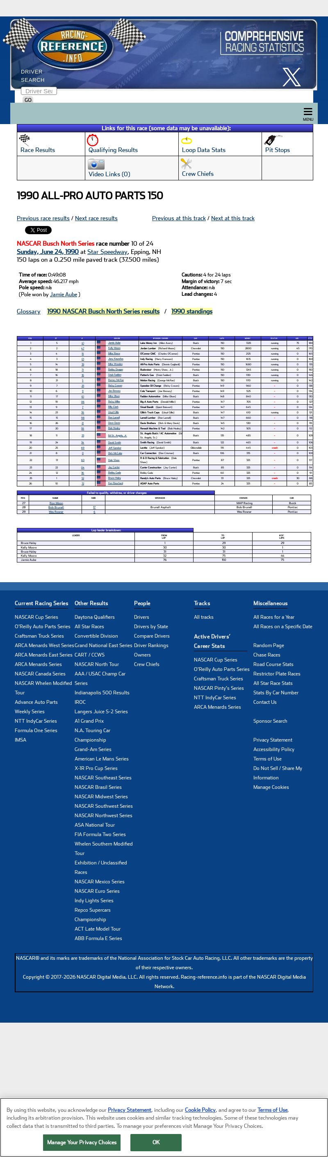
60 (82, 460)
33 (83, 435)
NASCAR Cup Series (36, 617)
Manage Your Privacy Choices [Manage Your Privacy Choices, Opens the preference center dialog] (82, 1146)
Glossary (29, 311)
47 (82, 348)
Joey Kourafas (115, 358)
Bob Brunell (56, 507)
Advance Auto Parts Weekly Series (36, 706)
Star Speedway (107, 252)
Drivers (141, 617)
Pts (310, 338)
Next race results (96, 218)
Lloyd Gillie (113, 411)
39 (82, 412)
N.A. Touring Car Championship (92, 735)
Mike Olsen (114, 395)
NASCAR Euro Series (97, 891)
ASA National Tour (95, 825)
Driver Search (33, 76)
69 (82, 447)
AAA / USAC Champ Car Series (100, 678)
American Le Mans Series (102, 759)
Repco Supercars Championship (93, 914)
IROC (80, 702)
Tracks (202, 603)
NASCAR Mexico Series (100, 882)
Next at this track (233, 218)
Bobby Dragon (115, 369)
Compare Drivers (152, 636)
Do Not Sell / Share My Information (277, 773)
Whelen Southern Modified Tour (104, 848)
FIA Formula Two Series (100, 834)
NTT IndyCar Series (36, 721)
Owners (142, 655)
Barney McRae (116, 379)
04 (82, 467)
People (142, 603)
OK (156, 1146)
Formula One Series (36, 730)
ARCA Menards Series (38, 664)
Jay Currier (114, 467)
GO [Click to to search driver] (28, 100)
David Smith (114, 442)
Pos (30, 338)
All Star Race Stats (273, 683)
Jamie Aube (63, 294)
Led (297, 338)
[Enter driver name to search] (39, 91)
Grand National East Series (103, 645)
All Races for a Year (273, 617)
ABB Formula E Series (98, 938)
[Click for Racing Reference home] (162, 53)
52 (83, 478)
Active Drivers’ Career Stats (212, 641)
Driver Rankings (151, 645)
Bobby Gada (114, 472)
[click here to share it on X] (294, 77)
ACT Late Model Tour (98, 929)
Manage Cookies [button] (271, 787)
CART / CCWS (90, 655)
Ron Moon (56, 503)
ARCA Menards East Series (44, 655)
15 (83, 353)
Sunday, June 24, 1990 (48, 252)
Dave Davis (114, 422)
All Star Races (89, 626)
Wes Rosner (56, 512)
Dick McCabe (115, 453)
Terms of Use (267, 759)
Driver (117, 338)
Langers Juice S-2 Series (101, 711)
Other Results (91, 603)
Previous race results (43, 218)
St (56, 338)
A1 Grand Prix (89, 721)
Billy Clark (113, 406)
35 (83, 364)
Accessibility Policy (273, 749)
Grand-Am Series (93, 749)
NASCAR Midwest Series (101, 797)
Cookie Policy (200, 1113)
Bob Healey (114, 427)
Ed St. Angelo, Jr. (117, 435)
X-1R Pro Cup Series (96, 768)
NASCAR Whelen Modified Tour (43, 688)
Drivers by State (151, 626)
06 (82, 401)
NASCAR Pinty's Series (219, 688)
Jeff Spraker (114, 447)
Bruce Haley (114, 477)
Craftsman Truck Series (39, 636)
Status (274, 338)
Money (248, 338)
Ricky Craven (115, 385)
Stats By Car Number (275, 693)
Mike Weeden (115, 363)
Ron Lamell (114, 417)
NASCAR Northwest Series (103, 815)
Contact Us (265, 702)
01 (83, 358)
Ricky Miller (114, 401)
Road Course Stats (273, 664)
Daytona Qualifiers (95, 617)
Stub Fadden (114, 374)
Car (195, 338)
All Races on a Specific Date (282, 626)
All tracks (204, 617)
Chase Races (266, 655)
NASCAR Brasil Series (98, 787)
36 (82, 472)
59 (82, 428)
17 (94, 507)
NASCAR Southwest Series (104, 806)
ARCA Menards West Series (44, 645)
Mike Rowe (114, 353)
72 (83, 483)
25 (83, 385)
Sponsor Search (270, 721)
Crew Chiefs (146, 664)
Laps (222, 338)
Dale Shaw (114, 460)
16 (83, 374)
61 (83, 396)
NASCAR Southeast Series (103, 778)
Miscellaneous (270, 603)
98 (82, 417)
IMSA (20, 740)
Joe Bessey (114, 390)
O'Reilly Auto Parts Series (43, 626)
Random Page (268, 645)
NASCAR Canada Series (40, 674)
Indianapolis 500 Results (102, 693)
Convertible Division (96, 636)
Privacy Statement (272, 740)
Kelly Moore (114, 347)
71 (83, 369)
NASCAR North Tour (97, 664)
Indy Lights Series (94, 900)
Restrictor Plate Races (277, 674)
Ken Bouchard (115, 483)
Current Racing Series (41, 603)
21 (83, 423)
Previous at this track (179, 218)
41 (83, 342)
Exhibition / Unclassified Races (101, 867)
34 (82, 442)
